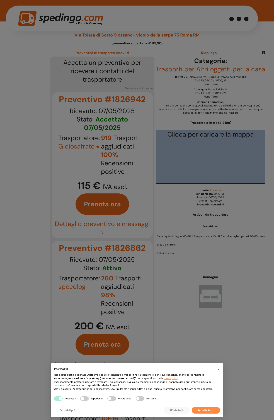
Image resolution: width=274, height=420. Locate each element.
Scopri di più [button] (67, 410)
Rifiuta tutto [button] (177, 410)
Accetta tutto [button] (205, 410)
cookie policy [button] (171, 378)
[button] (218, 369)
